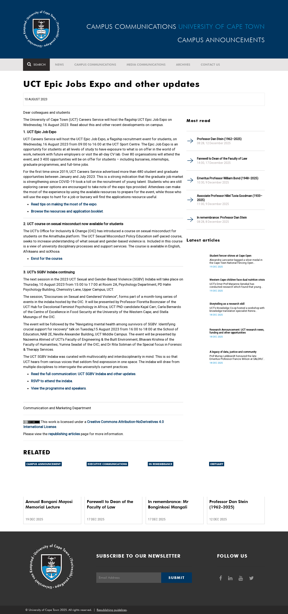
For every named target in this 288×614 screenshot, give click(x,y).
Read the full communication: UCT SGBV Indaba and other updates (83, 374)
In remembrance (160, 464)
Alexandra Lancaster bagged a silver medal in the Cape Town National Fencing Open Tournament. (236, 261)
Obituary (216, 464)
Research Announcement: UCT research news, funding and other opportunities (237, 331)
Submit (176, 578)
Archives (183, 64)
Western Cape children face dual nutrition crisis (237, 279)
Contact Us (210, 64)
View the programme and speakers (58, 388)
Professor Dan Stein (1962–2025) (219, 139)
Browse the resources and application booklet (67, 211)
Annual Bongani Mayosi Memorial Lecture (49, 504)
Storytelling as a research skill (227, 303)
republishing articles (64, 434)
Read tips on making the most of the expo (63, 204)
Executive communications (107, 464)
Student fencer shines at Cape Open (230, 255)
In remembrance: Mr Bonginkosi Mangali (168, 504)
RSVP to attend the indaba (51, 381)
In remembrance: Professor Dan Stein (222, 217)
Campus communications (95, 64)
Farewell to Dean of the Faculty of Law (222, 158)
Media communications (146, 64)
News (59, 64)
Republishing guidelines (112, 609)
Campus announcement (43, 464)
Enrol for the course (46, 258)
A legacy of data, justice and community (233, 351)
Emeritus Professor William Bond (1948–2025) (227, 178)
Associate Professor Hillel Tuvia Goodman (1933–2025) (229, 198)
